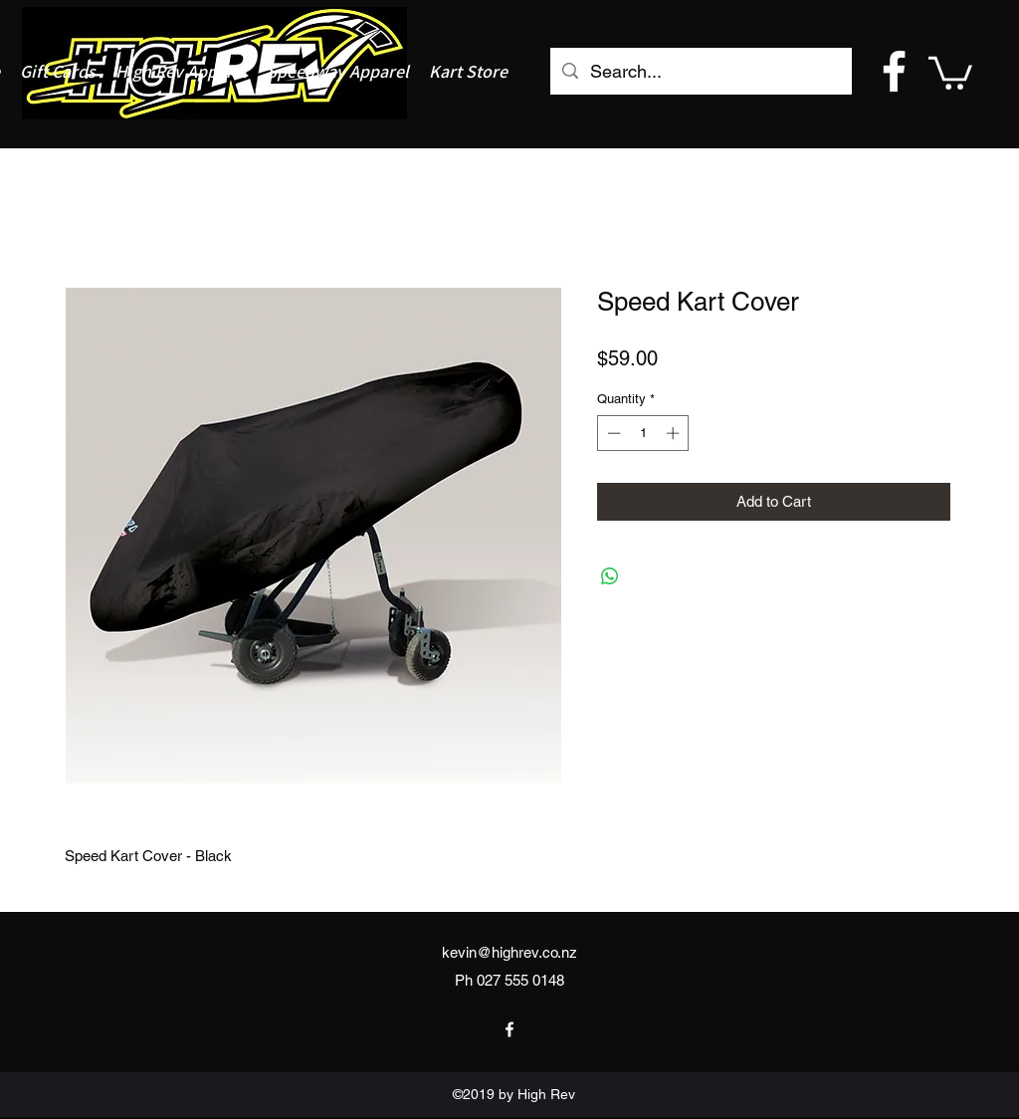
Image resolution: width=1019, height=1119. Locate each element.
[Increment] (675, 433)
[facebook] (894, 71)
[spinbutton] (643, 433)
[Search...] (700, 72)
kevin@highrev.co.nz (509, 952)
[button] (950, 71)
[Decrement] (612, 433)
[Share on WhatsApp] (610, 576)
